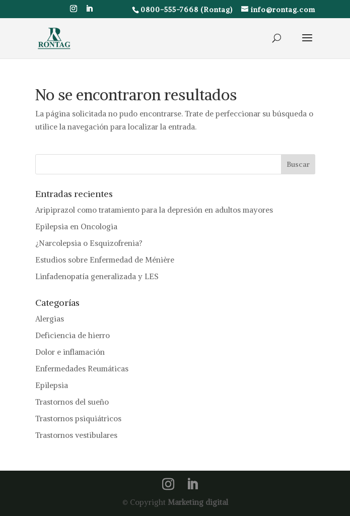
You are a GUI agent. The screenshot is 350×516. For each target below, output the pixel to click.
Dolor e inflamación (70, 352)
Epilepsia (51, 385)
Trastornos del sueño (72, 402)
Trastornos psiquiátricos (78, 418)
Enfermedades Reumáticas (81, 368)
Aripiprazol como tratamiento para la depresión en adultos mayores (154, 210)
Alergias (49, 319)
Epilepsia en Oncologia (76, 226)
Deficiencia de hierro (72, 335)
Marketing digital (198, 502)
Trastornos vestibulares (76, 435)
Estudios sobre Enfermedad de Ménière (104, 260)
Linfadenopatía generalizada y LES (97, 276)
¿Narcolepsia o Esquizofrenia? (89, 243)
